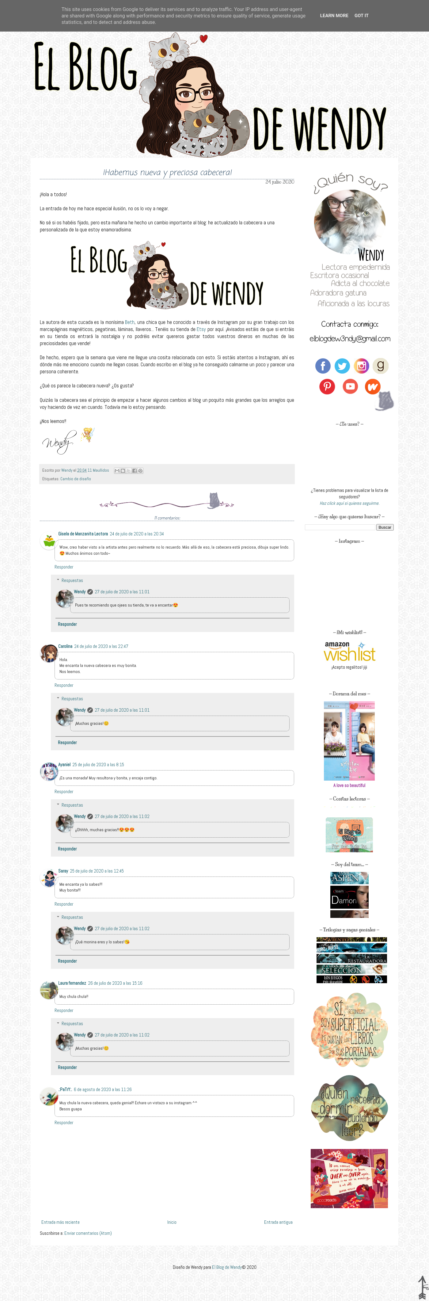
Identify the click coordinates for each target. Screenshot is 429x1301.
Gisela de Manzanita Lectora (83, 534)
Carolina (65, 646)
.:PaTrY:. (65, 1089)
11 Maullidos (99, 470)
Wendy (79, 592)
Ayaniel (64, 764)
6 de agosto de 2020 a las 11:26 (103, 1089)
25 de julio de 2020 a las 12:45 (97, 871)
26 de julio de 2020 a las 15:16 (115, 983)
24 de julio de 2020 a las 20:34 (137, 534)
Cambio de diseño (75, 478)
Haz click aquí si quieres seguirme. (349, 503)
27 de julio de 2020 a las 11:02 (122, 816)
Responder (64, 567)
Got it (362, 15)
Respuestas (72, 580)
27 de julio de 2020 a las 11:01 (122, 592)
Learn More (334, 15)
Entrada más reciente (60, 1222)
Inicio (172, 1222)
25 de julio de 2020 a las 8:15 (98, 764)
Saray (63, 871)
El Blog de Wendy (227, 1267)
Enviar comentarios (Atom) (88, 1233)
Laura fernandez (72, 983)
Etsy (202, 329)
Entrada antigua (278, 1222)
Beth (130, 322)
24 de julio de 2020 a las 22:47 (101, 646)
